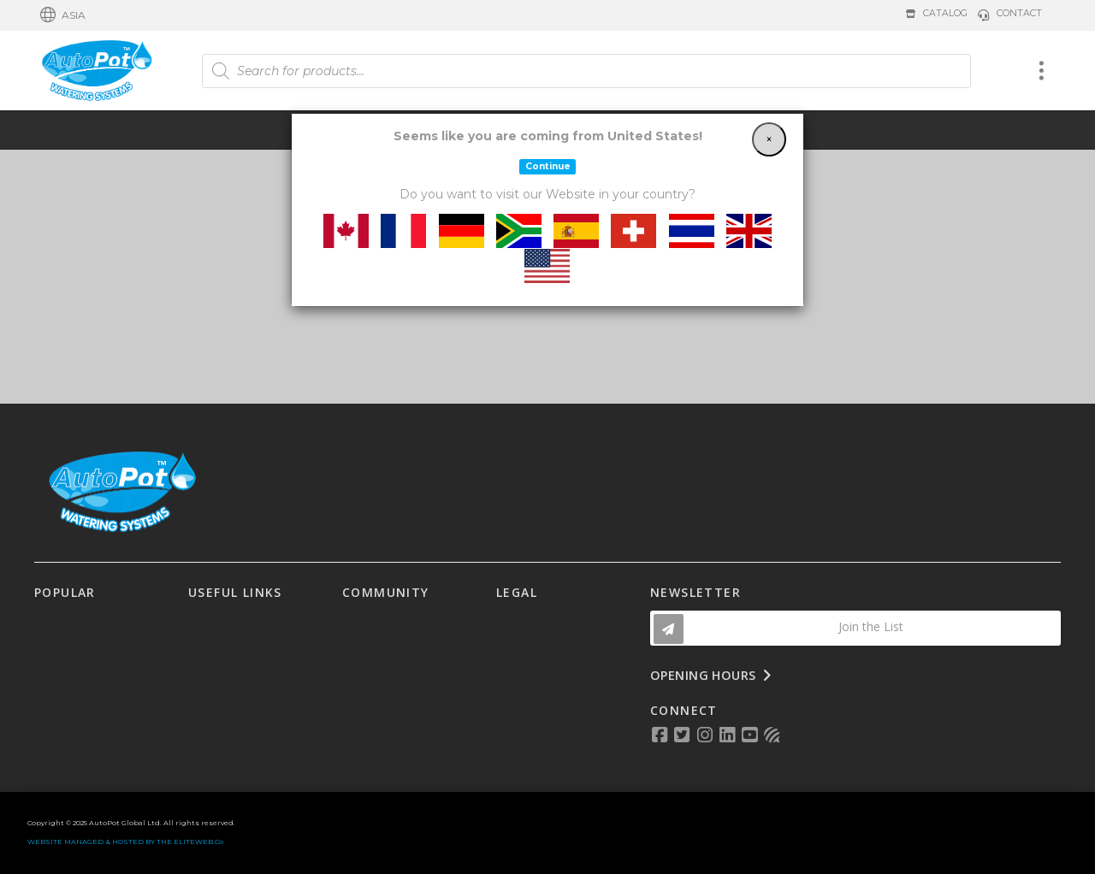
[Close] (769, 139)
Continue (548, 166)
